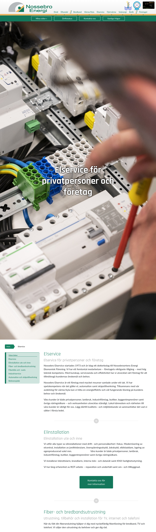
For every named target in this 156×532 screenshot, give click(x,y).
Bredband (77, 12)
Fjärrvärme (111, 12)
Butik (131, 12)
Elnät (56, 12)
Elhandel (64, 12)
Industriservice (15, 373)
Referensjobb (14, 381)
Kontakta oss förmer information (96, 482)
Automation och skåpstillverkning (23, 377)
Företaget (143, 12)
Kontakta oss (90, 18)
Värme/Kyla (89, 12)
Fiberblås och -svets (17, 370)
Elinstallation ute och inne (20, 362)
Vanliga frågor (113, 18)
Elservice (100, 12)
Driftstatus (67, 18)
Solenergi (123, 12)
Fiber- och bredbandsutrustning (22, 366)
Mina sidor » (41, 18)
